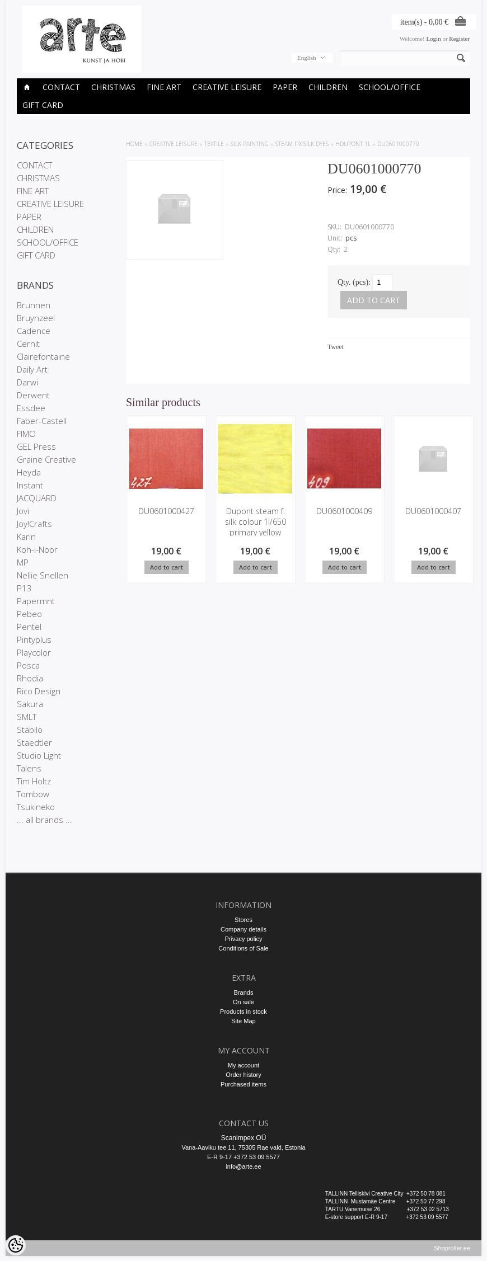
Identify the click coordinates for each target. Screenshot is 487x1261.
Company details (243, 929)
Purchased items (243, 1084)
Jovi (23, 510)
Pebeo (29, 613)
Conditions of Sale (243, 948)
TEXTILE (214, 144)
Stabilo (30, 729)
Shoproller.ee (452, 1253)
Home (134, 144)
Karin (26, 536)
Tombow (33, 793)
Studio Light (39, 755)
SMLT (26, 716)
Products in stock (243, 1011)
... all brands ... (44, 819)
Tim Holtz (34, 781)
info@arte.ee (243, 1166)
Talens (29, 768)
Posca (28, 665)
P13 (24, 588)
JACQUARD (37, 498)
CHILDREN (328, 87)
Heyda (29, 472)
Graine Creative (46, 459)
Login (433, 38)
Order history (243, 1074)
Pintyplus (34, 639)
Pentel (29, 626)
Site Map (243, 1021)
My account (243, 1065)
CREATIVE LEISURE (227, 87)
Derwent (33, 395)
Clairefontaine (43, 356)
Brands (244, 992)
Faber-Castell (42, 420)
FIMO (26, 433)
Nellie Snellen (42, 575)
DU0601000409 (344, 511)
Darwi (27, 382)
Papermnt (36, 600)
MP (23, 562)
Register (459, 38)
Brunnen (33, 304)
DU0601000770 (398, 144)
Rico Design (38, 691)
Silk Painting (250, 144)
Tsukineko (36, 806)
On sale (243, 1002)
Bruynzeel (36, 317)
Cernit (28, 343)
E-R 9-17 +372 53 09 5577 (243, 1157)
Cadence (33, 330)
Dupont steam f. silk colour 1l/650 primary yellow (255, 522)
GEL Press (36, 446)
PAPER (285, 87)
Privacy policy (243, 938)
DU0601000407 (433, 511)
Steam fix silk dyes (302, 144)
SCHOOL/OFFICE (389, 87)
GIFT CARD (42, 105)
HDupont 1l (353, 144)
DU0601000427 (166, 511)
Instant (30, 485)
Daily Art (32, 369)
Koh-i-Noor (37, 549)
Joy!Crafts (34, 523)
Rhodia (30, 678)
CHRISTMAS (113, 87)
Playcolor (34, 652)
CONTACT (61, 87)
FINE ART (164, 87)
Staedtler (34, 742)
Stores (243, 919)
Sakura (30, 703)
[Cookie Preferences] (16, 1245)
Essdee (31, 407)
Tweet (335, 347)
